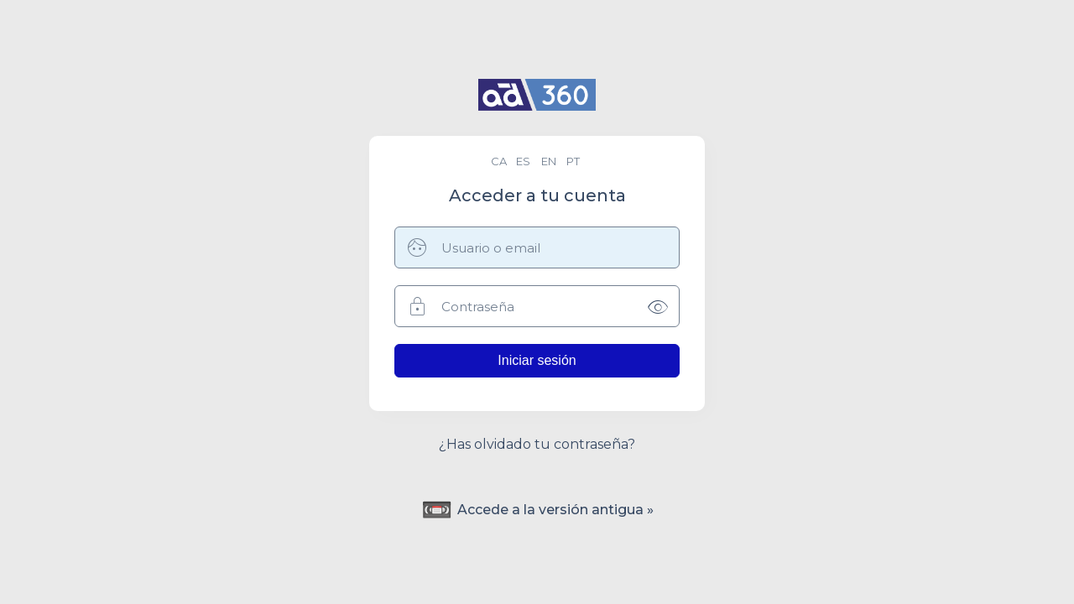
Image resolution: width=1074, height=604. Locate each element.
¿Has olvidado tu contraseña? (537, 444)
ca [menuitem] (499, 161)
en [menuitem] (548, 161)
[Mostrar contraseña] (653, 305)
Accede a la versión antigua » (537, 509)
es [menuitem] (523, 161)
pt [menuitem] (573, 161)
